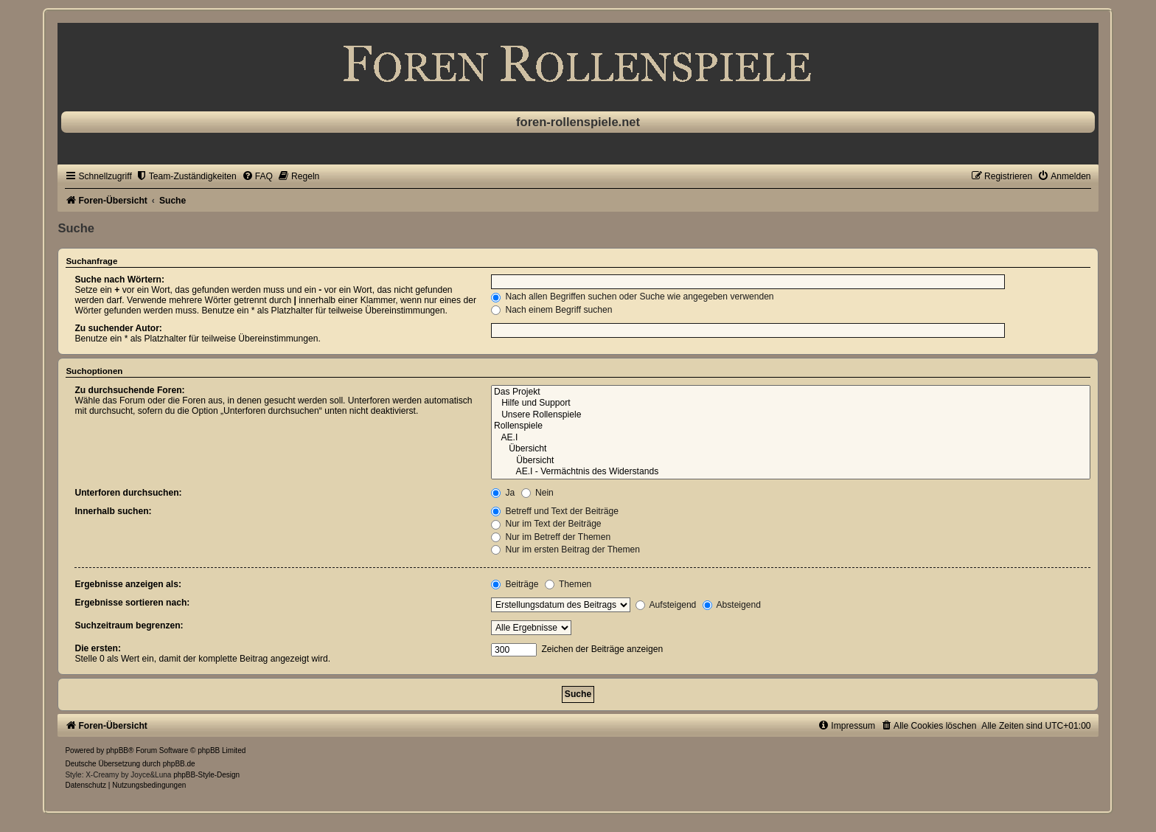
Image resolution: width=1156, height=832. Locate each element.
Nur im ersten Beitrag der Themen (565, 549)
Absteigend (732, 605)
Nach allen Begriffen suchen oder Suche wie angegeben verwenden (632, 296)
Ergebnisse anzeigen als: (127, 584)
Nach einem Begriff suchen (551, 310)
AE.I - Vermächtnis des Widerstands (790, 472)
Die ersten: (97, 648)
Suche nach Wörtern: (119, 279)
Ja (503, 493)
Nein (537, 493)
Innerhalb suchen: (112, 511)
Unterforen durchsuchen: (127, 493)
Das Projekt (790, 392)
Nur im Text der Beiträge (546, 524)
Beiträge (514, 584)
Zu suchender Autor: (117, 328)
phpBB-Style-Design (206, 775)
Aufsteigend (666, 605)
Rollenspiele (790, 426)
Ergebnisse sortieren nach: (131, 602)
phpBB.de (179, 764)
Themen (568, 584)
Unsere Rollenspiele (790, 415)
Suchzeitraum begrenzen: (128, 625)
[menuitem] (186, 176)
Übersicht (790, 449)
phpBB (117, 750)
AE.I (790, 438)
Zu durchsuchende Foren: (129, 390)
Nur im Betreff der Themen (550, 537)
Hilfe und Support (790, 403)
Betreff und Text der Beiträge (555, 511)
